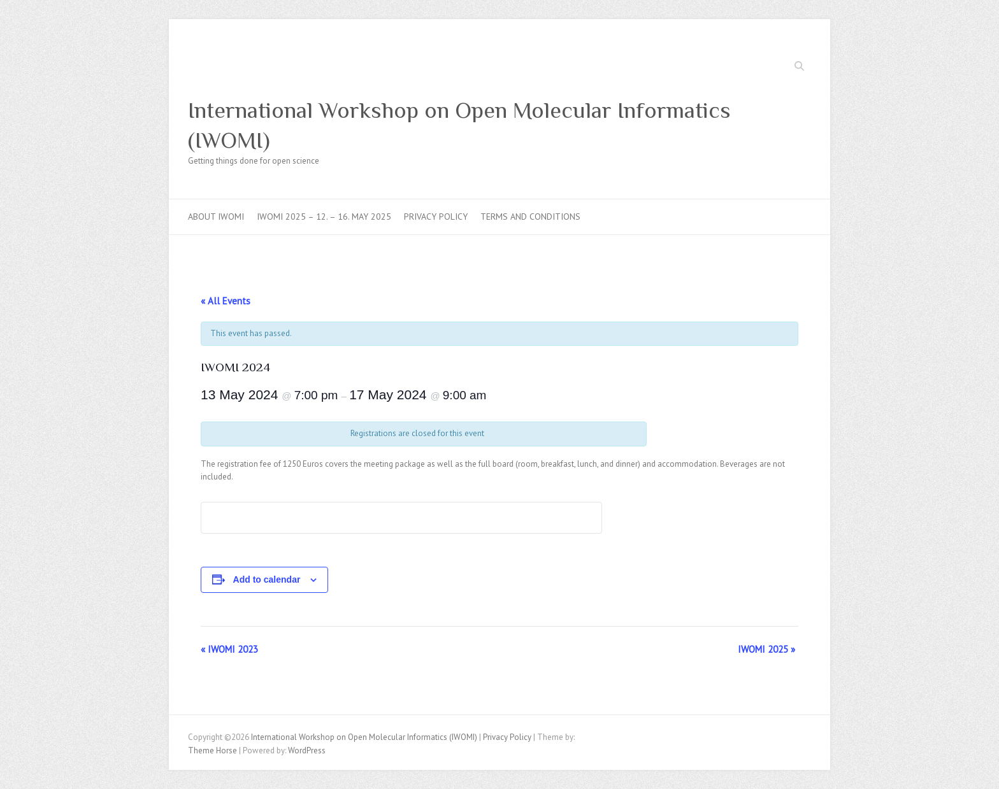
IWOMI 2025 (766, 649)
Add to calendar (267, 579)
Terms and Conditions (530, 216)
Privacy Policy (436, 216)
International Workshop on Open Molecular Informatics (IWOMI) (459, 125)
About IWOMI (216, 216)
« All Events (225, 301)
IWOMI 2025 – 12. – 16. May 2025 (324, 216)
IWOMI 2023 (229, 649)
